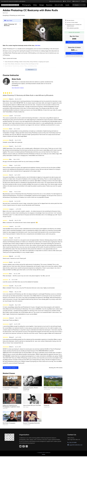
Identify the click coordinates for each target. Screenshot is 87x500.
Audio (67, 5)
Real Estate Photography (9, 423)
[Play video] (42, 30)
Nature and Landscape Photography (53, 387)
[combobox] (79, 5)
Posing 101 (46, 405)
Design (41, 5)
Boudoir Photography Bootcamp (31, 423)
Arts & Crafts (59, 5)
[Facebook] (23, 446)
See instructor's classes (18, 88)
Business (49, 5)
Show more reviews (10, 367)
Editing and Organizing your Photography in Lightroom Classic (11, 406)
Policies (43, 454)
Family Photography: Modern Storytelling (30, 388)
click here (37, 45)
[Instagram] (27, 446)
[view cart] (69, 1)
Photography (26, 5)
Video (35, 5)
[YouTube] (20, 446)
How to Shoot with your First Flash (32, 405)
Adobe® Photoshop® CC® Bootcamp (10, 24)
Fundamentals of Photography (10, 387)
